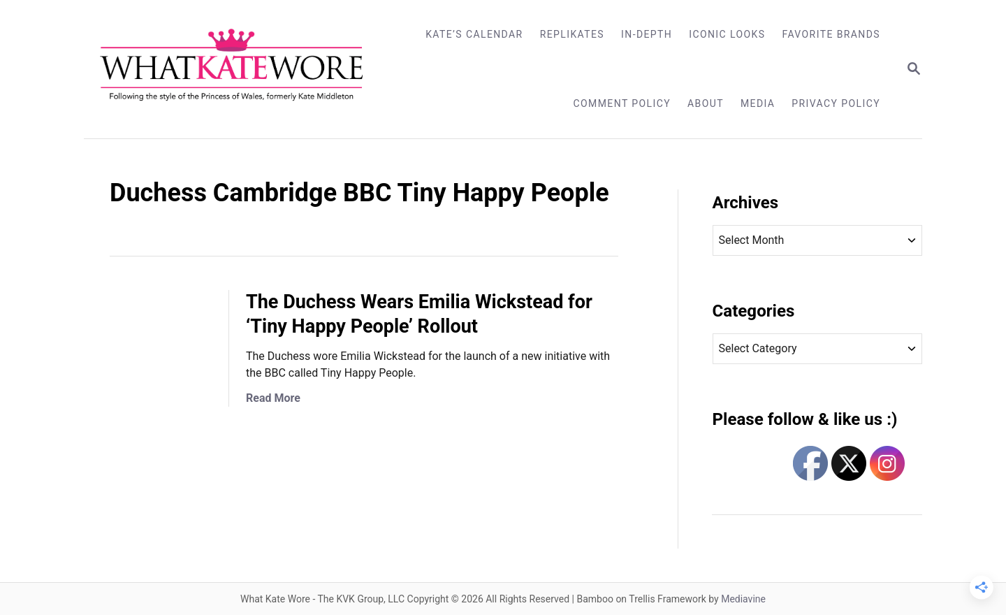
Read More (273, 398)
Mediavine (743, 599)
